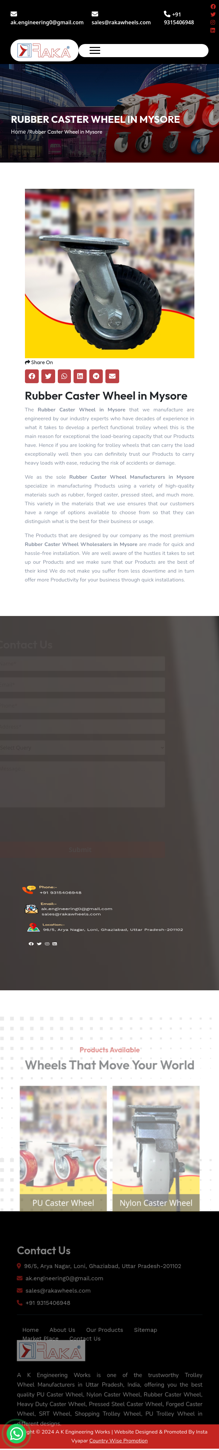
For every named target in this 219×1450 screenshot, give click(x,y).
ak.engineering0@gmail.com (47, 18)
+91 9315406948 (59, 909)
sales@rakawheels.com (121, 18)
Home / (20, 131)
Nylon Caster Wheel (159, 1220)
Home (25, 1345)
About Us (59, 1345)
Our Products (104, 1345)
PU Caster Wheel (60, 1220)
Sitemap (148, 1345)
